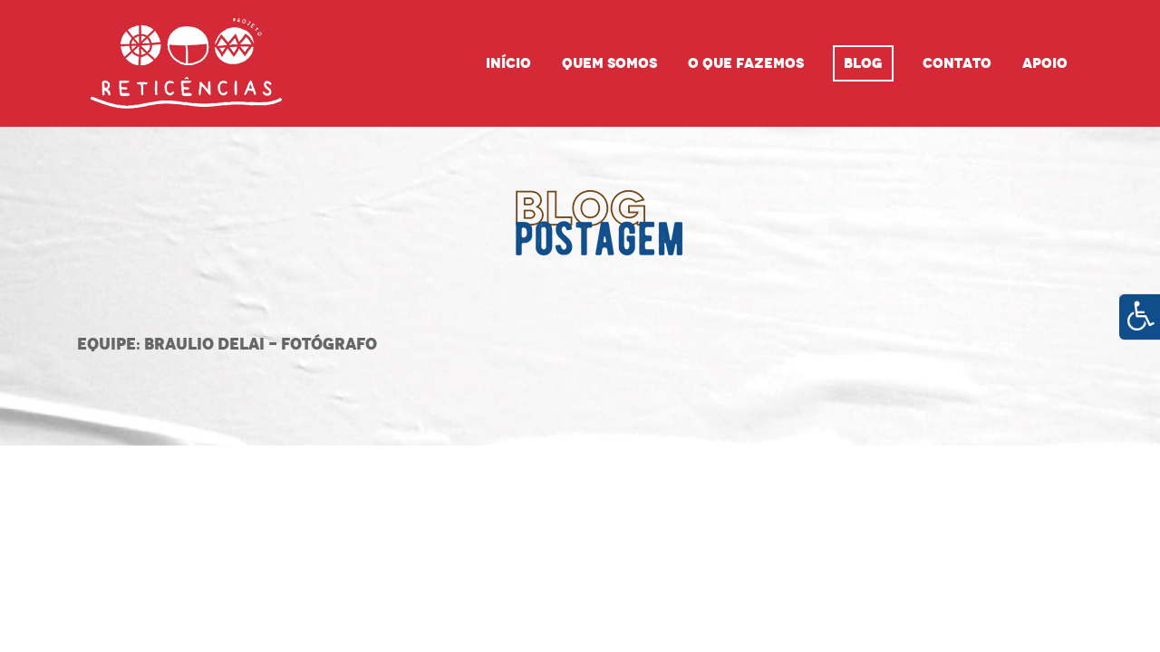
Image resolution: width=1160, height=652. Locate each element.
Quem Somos (609, 62)
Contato (957, 62)
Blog (863, 62)
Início (508, 62)
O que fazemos (746, 62)
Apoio (1045, 62)
